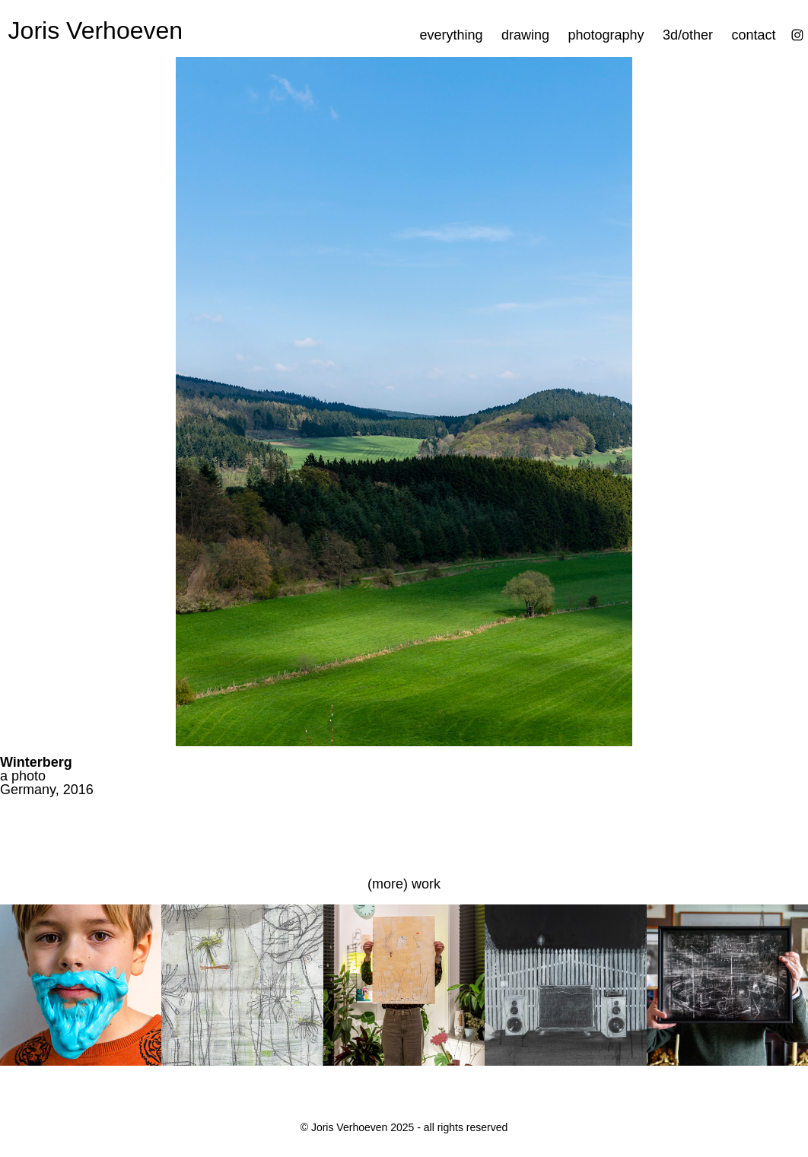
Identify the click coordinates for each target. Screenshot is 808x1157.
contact (754, 35)
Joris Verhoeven (95, 30)
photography (606, 35)
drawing (525, 35)
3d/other (688, 35)
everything (450, 35)
